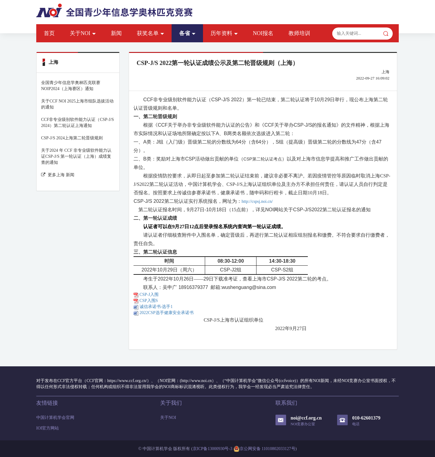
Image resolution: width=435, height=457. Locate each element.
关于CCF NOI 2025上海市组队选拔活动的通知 (77, 104)
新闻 (116, 33)
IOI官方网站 (47, 428)
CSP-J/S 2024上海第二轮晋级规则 (72, 138)
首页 (49, 33)
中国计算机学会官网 (55, 417)
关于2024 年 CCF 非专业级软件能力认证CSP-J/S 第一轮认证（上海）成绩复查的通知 (76, 156)
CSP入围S (146, 300)
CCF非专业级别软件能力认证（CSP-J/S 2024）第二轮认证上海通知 (77, 122)
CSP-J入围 (146, 294)
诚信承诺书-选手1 (153, 306)
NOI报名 (263, 33)
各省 (187, 33)
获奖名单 (150, 33)
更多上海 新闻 (57, 175)
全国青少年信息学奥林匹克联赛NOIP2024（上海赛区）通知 (70, 85)
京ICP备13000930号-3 (212, 448)
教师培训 (299, 33)
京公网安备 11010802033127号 (264, 449)
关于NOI (83, 33)
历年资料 (224, 33)
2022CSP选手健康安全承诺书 (163, 312)
